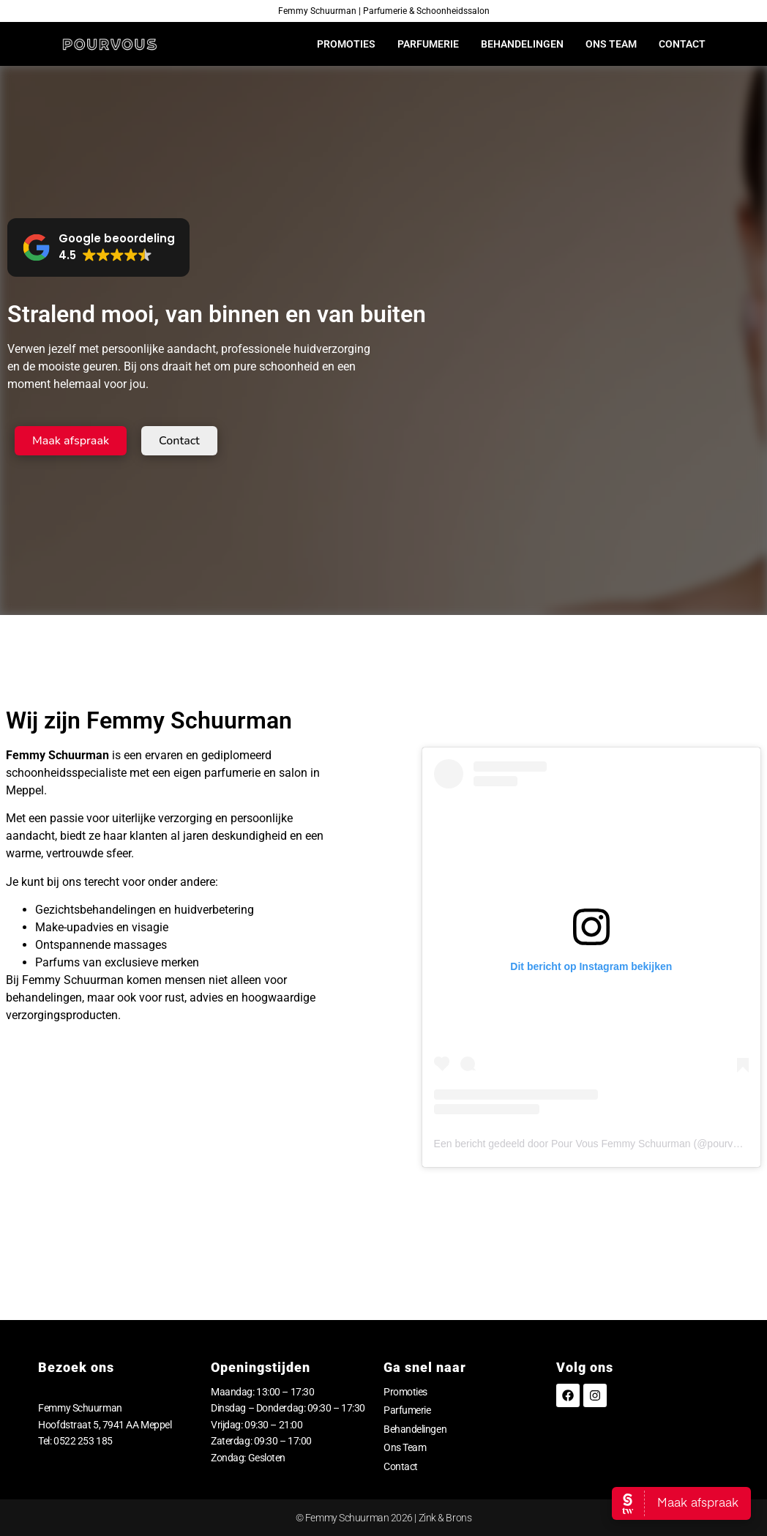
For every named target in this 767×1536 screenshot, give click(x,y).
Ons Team (611, 44)
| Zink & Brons (442, 1518)
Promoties (346, 44)
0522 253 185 (83, 1441)
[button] (98, 247)
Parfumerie (428, 44)
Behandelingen (522, 44)
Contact (682, 44)
